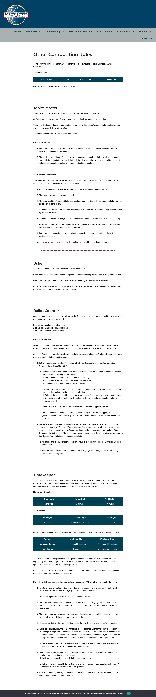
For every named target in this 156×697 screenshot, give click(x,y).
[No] (153, 693)
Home (17, 31)
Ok (129, 693)
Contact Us (146, 38)
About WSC (34, 31)
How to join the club (81, 31)
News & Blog (127, 31)
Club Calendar (105, 31)
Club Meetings (56, 31)
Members (146, 31)
